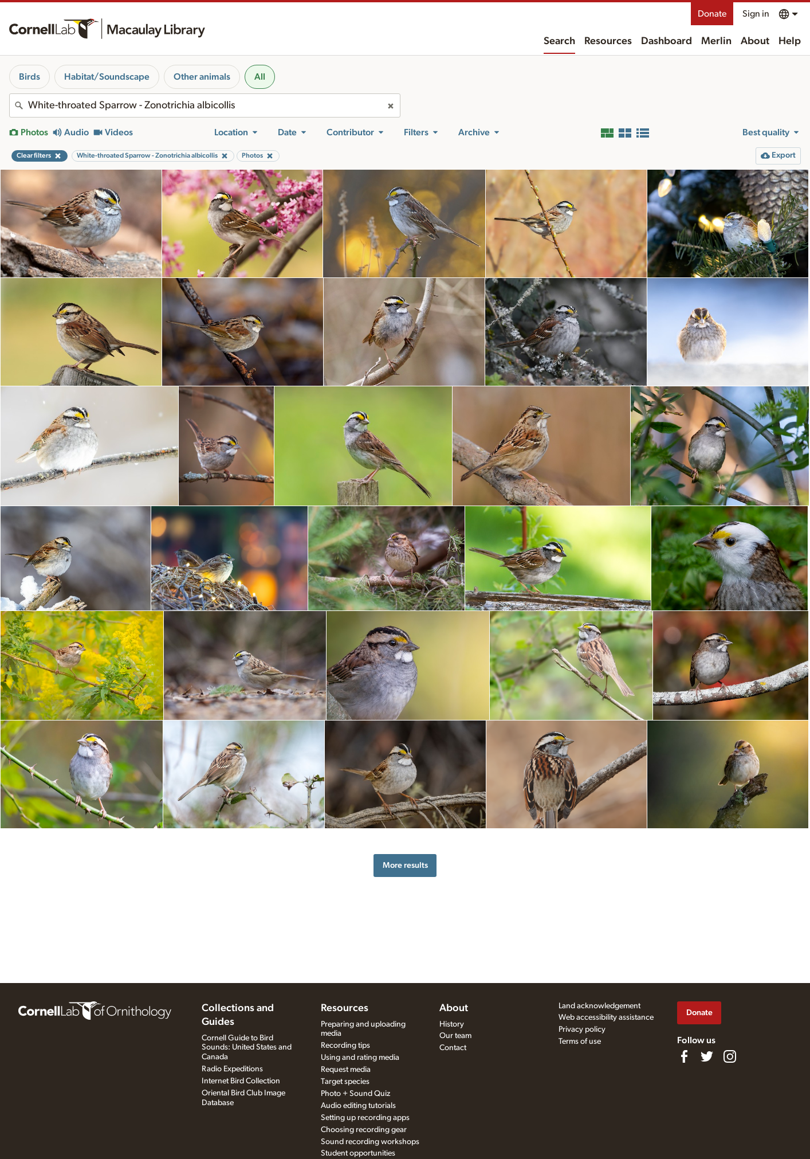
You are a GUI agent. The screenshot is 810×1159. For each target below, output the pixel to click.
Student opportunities (358, 1153)
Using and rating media (360, 1058)
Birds (29, 76)
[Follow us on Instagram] (730, 1056)
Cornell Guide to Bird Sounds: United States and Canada (247, 1048)
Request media (346, 1070)
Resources (608, 41)
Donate (712, 13)
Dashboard (666, 41)
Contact (452, 1048)
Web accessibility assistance (606, 1017)
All (259, 76)
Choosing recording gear (364, 1130)
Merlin (716, 41)
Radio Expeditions (232, 1069)
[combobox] (205, 105)
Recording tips (345, 1045)
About (755, 41)
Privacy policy (582, 1029)
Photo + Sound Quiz (355, 1094)
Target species (345, 1082)
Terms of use (580, 1041)
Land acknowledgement (599, 1006)
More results (405, 865)
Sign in (755, 13)
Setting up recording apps (365, 1118)
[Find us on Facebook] (684, 1056)
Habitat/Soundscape (107, 76)
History (451, 1024)
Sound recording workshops (370, 1142)
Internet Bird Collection (241, 1081)
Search (559, 41)
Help (789, 41)
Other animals (202, 76)
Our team (455, 1036)
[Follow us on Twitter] (707, 1056)
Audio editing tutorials (358, 1106)
